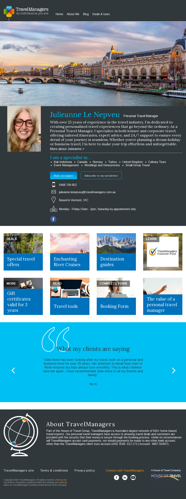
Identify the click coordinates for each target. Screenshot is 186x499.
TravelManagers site (19, 470)
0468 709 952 (68, 184)
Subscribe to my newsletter (101, 175)
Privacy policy (84, 470)
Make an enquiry (63, 175)
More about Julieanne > (67, 149)
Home (59, 14)
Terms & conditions (54, 470)
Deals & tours (101, 14)
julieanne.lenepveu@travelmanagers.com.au (87, 192)
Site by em (61, 480)
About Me (73, 14)
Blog (86, 14)
